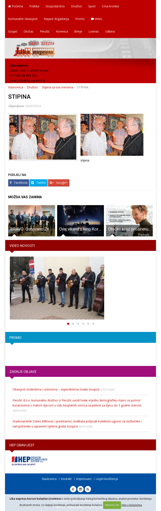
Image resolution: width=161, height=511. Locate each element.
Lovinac (93, 31)
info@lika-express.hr (31, 81)
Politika (34, 6)
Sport (92, 6)
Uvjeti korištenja (107, 479)
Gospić (12, 31)
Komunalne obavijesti (23, 19)
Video (96, 19)
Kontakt (66, 479)
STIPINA (19, 96)
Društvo (76, 6)
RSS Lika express (88, 489)
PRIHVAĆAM (112, 505)
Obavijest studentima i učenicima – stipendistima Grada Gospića (56, 389)
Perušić (45, 31)
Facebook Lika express (73, 489)
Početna (15, 6)
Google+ (59, 183)
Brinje (78, 31)
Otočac (29, 31)
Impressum (83, 479)
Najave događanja (56, 19)
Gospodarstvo (55, 6)
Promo (80, 19)
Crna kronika (110, 6)
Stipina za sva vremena (57, 87)
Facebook (18, 183)
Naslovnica (15, 87)
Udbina (110, 31)
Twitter (38, 183)
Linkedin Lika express (80, 489)
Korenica (62, 31)
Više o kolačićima (132, 505)
